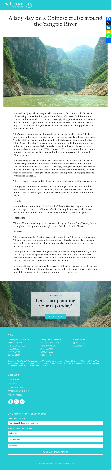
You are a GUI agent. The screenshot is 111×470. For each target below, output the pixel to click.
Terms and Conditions (18, 391)
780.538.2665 (80, 343)
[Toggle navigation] (106, 5)
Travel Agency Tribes (68, 463)
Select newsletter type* (16, 418)
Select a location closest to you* (20, 428)
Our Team (12, 383)
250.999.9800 (48, 349)
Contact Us (13, 379)
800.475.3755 (15, 352)
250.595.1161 (15, 349)
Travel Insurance (16, 387)
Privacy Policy (15, 395)
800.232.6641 (80, 346)
